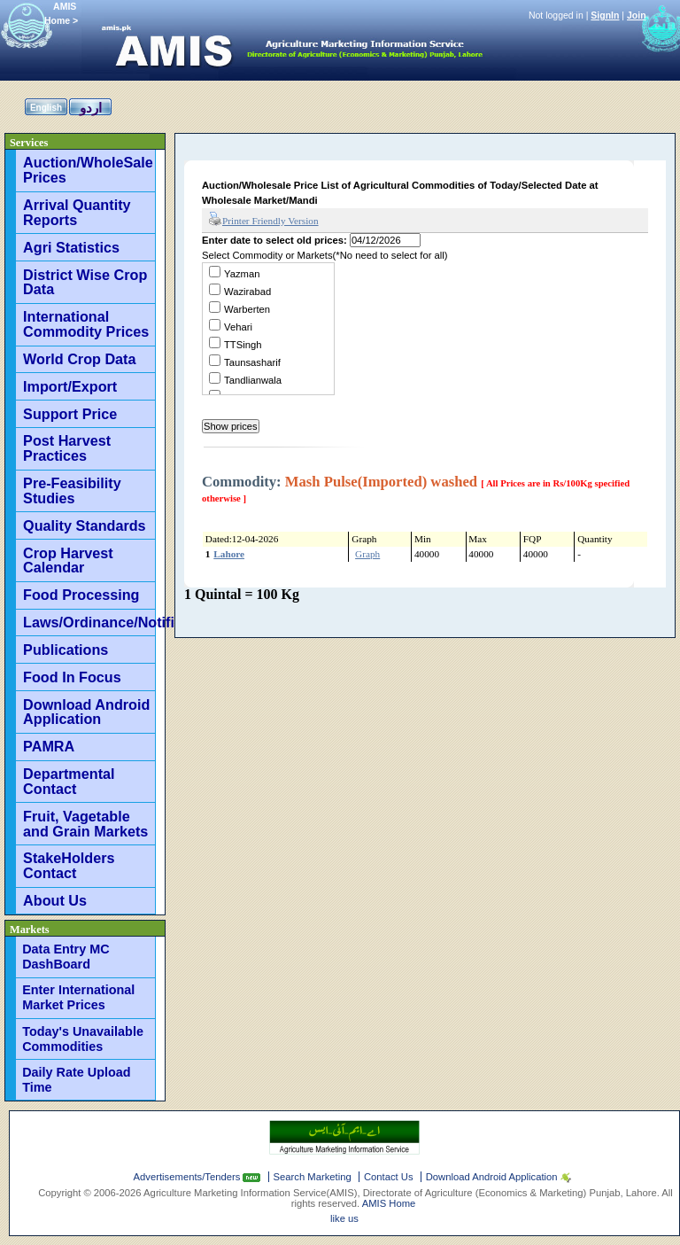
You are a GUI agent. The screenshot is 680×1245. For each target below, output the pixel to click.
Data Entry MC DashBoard (65, 956)
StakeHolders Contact (68, 865)
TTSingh (243, 344)
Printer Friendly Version (263, 220)
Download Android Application (86, 712)
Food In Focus (72, 677)
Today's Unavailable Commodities (82, 1039)
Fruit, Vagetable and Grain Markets (85, 823)
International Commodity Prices (86, 323)
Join (636, 15)
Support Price (70, 414)
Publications (65, 650)
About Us (55, 900)
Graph (367, 554)
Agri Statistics (71, 247)
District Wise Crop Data (85, 282)
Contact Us (388, 1176)
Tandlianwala (253, 380)
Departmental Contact (68, 781)
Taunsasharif (252, 362)
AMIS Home (389, 1203)
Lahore (228, 554)
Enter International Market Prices (78, 997)
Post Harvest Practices (67, 447)
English (46, 108)
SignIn (605, 15)
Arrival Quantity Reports (76, 212)
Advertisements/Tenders (188, 1176)
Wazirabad (247, 291)
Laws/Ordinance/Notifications (89, 622)
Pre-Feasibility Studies (72, 490)
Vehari (238, 327)
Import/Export (70, 386)
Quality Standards (84, 525)
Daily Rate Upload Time (76, 1079)
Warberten (247, 309)
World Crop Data (79, 359)
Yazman (241, 273)
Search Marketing (313, 1176)
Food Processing (81, 595)
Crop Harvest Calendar (68, 560)
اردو (91, 107)
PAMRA (48, 746)
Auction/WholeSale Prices (88, 169)
